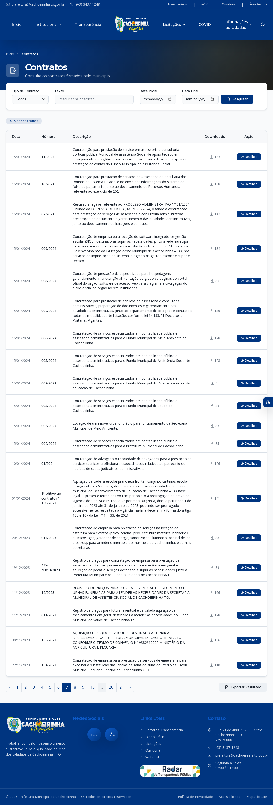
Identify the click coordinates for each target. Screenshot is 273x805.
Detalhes (249, 157)
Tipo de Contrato (25, 91)
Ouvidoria (229, 4)
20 (111, 687)
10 (92, 687)
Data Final (190, 91)
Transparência (177, 4)
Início (17, 24)
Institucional (48, 24)
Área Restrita (258, 4)
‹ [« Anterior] (9, 687)
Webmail (149, 757)
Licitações (174, 24)
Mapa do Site (256, 796)
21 (121, 687)
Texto (59, 91)
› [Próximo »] (130, 687)
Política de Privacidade (195, 796)
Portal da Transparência (161, 730)
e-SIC (204, 4)
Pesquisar (237, 99)
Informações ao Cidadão (238, 24)
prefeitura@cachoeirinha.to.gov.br (35, 4)
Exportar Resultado (243, 687)
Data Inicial (148, 91)
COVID (205, 24)
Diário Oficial (152, 736)
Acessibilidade (230, 796)
